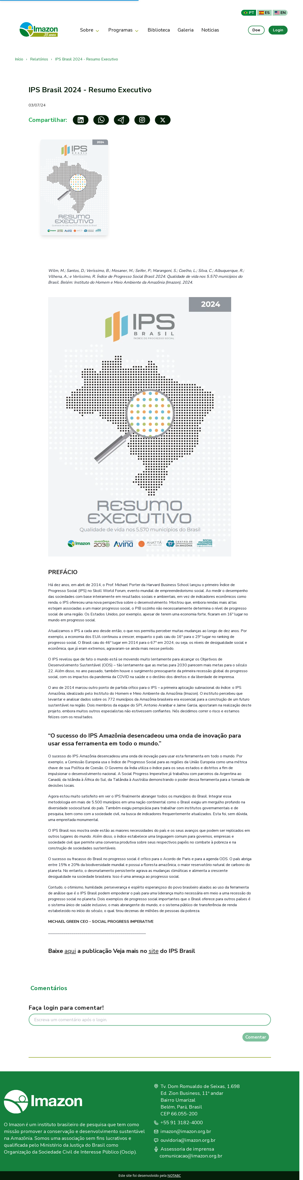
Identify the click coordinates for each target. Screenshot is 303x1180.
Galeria (186, 30)
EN (280, 12)
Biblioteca (159, 30)
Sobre (90, 30)
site (154, 951)
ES (264, 12)
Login (278, 30)
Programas (124, 30)
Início (19, 59)
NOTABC (174, 1175)
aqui (70, 951)
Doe (256, 30)
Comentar (255, 1037)
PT (248, 12)
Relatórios (39, 59)
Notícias (210, 30)
